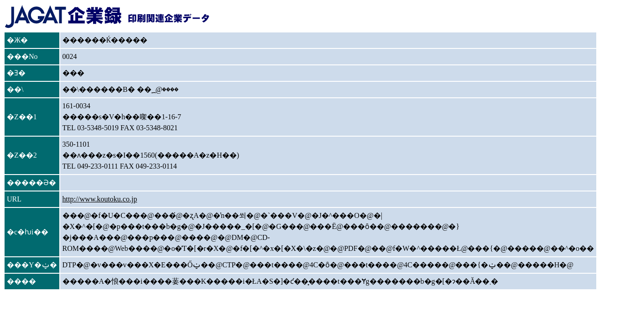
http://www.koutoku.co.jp (99, 199)
